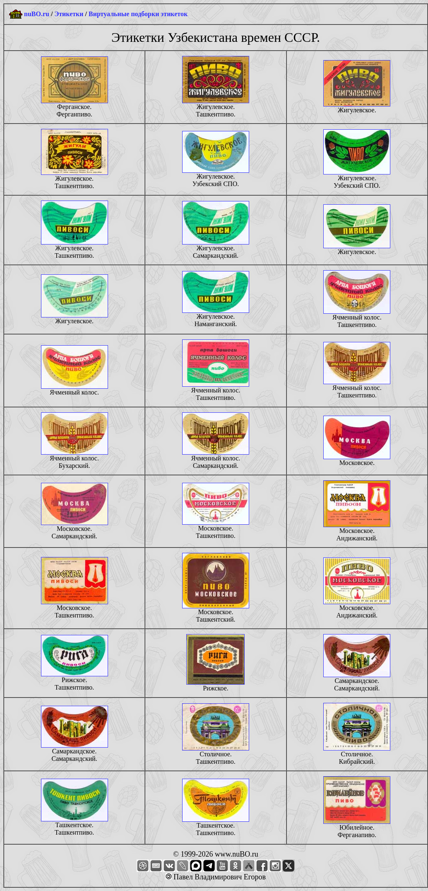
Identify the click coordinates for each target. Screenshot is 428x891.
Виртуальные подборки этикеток (138, 13)
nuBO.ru (36, 13)
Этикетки (68, 13)
